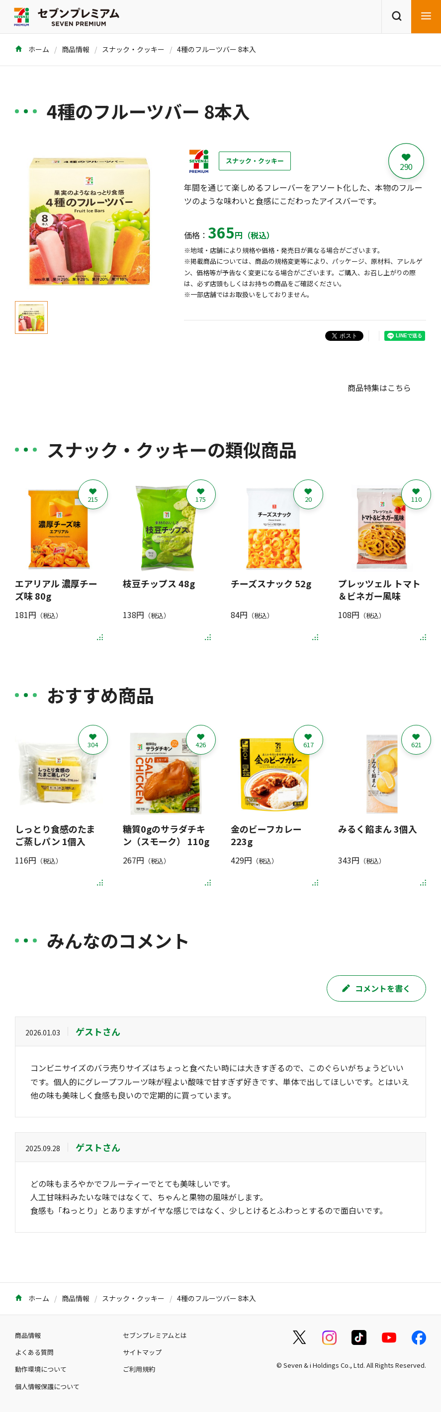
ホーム (32, 49)
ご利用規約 (139, 1369)
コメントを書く (376, 988)
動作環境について (41, 1369)
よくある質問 (34, 1352)
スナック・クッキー (133, 49)
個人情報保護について (47, 1386)
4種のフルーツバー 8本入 (216, 49)
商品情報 (75, 49)
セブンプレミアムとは (155, 1335)
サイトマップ (142, 1352)
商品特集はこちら (379, 387)
